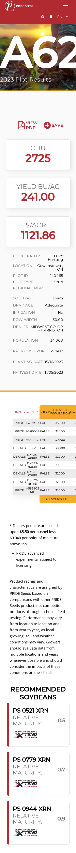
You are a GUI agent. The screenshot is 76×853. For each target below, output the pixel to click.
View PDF (28, 125)
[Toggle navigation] (65, 5)
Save (53, 125)
